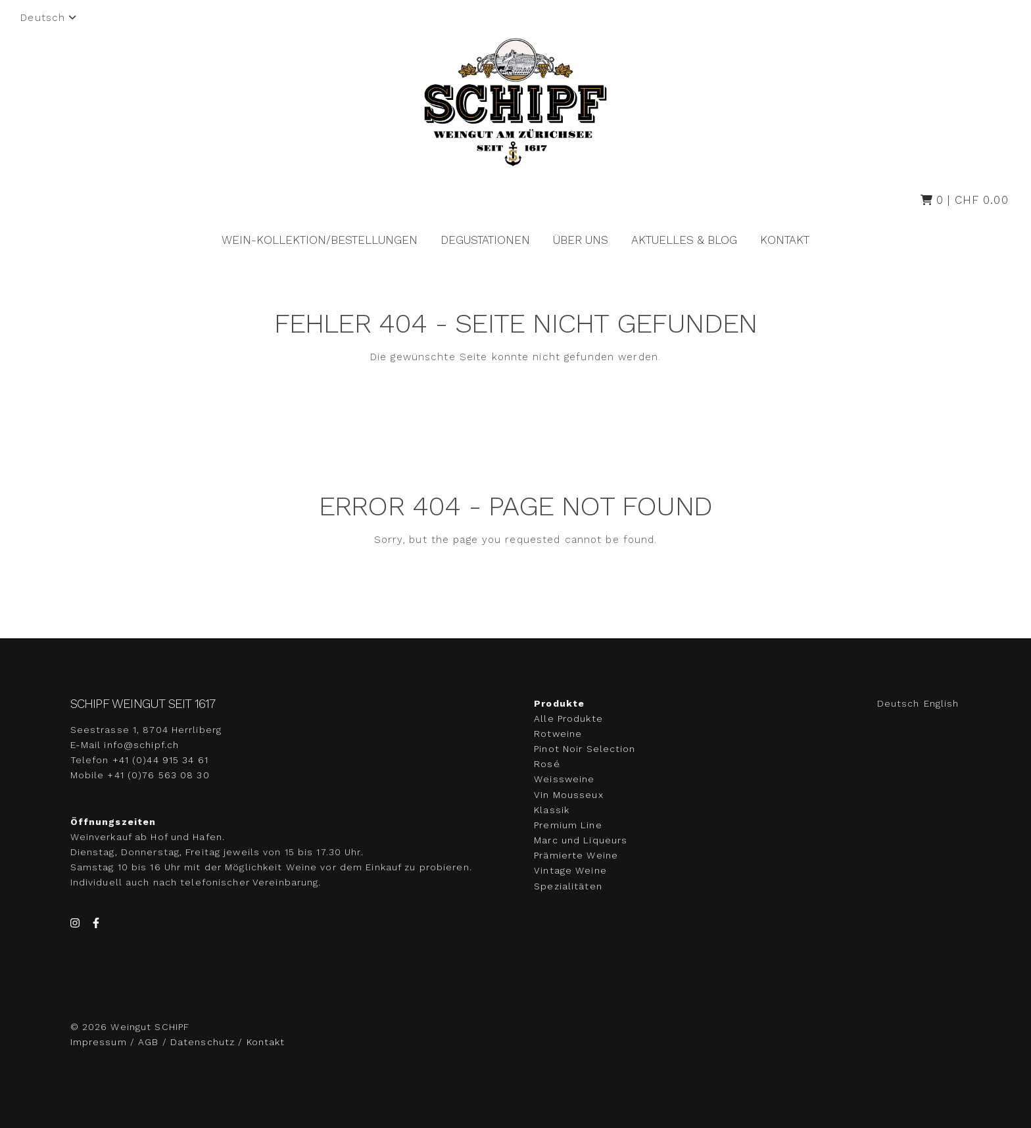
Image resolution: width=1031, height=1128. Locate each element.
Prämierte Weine (576, 855)
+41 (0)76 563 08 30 (158, 775)
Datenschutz (202, 1042)
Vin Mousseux (568, 794)
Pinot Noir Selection (584, 748)
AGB (148, 1042)
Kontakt (784, 240)
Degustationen (485, 240)
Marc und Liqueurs (580, 840)
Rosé (547, 764)
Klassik (551, 810)
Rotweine (558, 733)
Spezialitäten (568, 886)
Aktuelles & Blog (684, 240)
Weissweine (564, 779)
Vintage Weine (570, 871)
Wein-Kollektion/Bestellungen (320, 240)
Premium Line (568, 825)
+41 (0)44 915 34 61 (160, 760)
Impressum (100, 1042)
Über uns (580, 240)
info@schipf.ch (141, 745)
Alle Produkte (568, 718)
